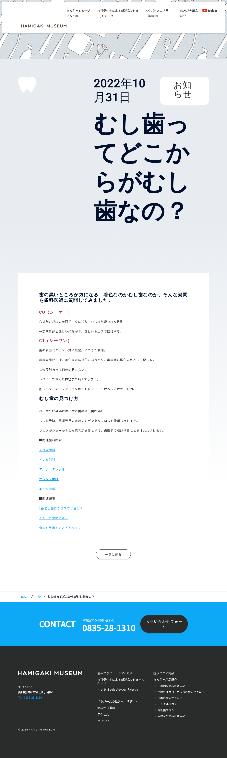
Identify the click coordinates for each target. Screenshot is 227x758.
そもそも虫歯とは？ (53, 518)
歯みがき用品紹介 (189, 13)
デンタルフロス (167, 704)
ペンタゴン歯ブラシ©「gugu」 (118, 689)
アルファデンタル (52, 469)
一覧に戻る (113, 554)
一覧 (38, 597)
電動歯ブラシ (166, 710)
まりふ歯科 (47, 450)
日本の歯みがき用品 (170, 698)
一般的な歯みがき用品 (171, 686)
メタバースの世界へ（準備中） (158, 13)
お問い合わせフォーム (164, 624)
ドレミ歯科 (47, 459)
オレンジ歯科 (49, 479)
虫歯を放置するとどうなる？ (60, 528)
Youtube (103, 721)
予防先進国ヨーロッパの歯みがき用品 (181, 692)
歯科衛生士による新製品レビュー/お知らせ (118, 13)
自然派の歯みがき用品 (171, 716)
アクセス (103, 714)
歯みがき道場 (106, 708)
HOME (24, 597)
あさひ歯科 (47, 489)
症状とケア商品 (163, 673)
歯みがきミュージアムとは (78, 13)
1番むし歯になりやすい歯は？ (61, 508)
